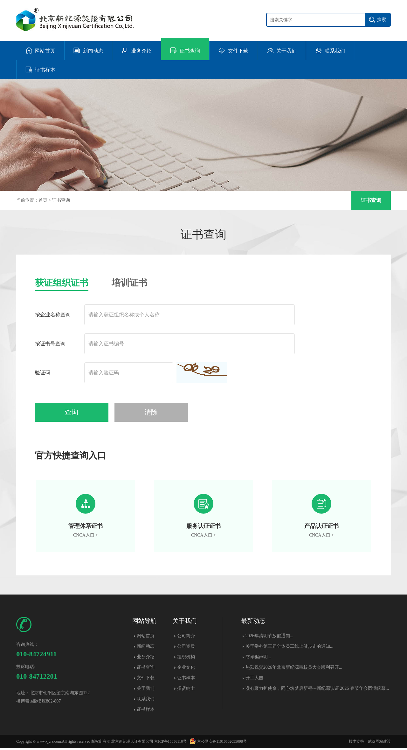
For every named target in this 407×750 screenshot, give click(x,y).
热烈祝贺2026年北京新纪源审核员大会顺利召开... (293, 669)
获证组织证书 (61, 283)
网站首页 (146, 637)
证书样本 (146, 711)
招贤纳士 (186, 690)
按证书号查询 (50, 343)
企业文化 (186, 669)
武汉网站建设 (379, 743)
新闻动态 (146, 648)
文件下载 (146, 679)
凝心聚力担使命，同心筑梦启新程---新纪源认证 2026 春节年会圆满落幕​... (317, 690)
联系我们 (146, 700)
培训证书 (129, 283)
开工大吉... (256, 679)
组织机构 (186, 658)
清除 (133, 414)
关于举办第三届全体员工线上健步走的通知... (289, 648)
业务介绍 (146, 658)
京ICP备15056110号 (170, 743)
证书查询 (61, 200)
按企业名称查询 (53, 314)
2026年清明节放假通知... (269, 637)
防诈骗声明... (258, 658)
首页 (42, 200)
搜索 (381, 19)
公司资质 (186, 648)
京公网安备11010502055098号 (217, 743)
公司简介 (186, 637)
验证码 (42, 372)
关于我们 (146, 690)
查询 (66, 414)
